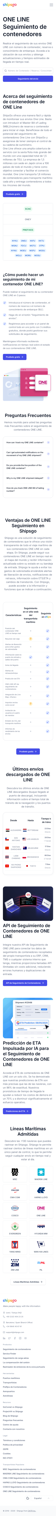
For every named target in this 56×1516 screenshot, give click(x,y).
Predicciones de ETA (17, 1111)
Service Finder (9, 1353)
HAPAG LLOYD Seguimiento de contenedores (24, 1482)
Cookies (7, 1453)
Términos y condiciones (14, 1440)
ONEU (24, 241)
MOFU (32, 250)
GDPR (5, 1449)
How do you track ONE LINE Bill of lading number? (25, 489)
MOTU (33, 245)
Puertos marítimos (11, 1378)
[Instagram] (20, 1338)
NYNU (14, 250)
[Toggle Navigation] (51, 5)
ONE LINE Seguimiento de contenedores (21, 1491)
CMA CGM (15, 1197)
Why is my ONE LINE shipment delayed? (24, 478)
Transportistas (10, 1382)
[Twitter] (9, 1338)
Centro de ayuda (10, 1424)
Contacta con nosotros (14, 1429)
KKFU (32, 241)
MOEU (23, 250)
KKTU (41, 241)
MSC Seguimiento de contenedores (19, 1469)
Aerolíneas (8, 1396)
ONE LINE (41, 1215)
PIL (41, 1270)
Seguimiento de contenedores (17, 1349)
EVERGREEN (15, 1233)
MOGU (42, 250)
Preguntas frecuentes (13, 1420)
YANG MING (15, 1252)
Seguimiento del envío (28, 79)
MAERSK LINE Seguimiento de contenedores (23, 1473)
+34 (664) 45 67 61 (14, 1326)
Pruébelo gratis (14, 194)
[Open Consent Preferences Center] (27, 1498)
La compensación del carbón (16, 1362)
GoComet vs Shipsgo (13, 1407)
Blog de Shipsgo (10, 1416)
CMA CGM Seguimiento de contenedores (22, 1478)
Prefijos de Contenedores (15, 1387)
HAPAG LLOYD (41, 1197)
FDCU (23, 245)
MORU (28, 255)
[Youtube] (25, 1338)
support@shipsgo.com (15, 1332)
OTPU (41, 245)
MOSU (37, 255)
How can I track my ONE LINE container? (24, 442)
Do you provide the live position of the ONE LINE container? (24, 466)
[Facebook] (15, 1338)
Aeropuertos (9, 1391)
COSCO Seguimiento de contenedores (20, 1487)
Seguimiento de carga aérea (16, 1358)
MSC (15, 1179)
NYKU (15, 241)
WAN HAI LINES (41, 1252)
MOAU (14, 245)
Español (42, 1498)
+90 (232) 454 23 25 (14, 1317)
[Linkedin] (4, 1338)
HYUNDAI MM (40, 1233)
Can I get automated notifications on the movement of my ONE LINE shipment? (24, 454)
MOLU (19, 255)
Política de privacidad (13, 1445)
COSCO (14, 1215)
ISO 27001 (7, 1458)
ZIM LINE (15, 1270)
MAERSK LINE (41, 1179)
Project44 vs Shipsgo (13, 1411)
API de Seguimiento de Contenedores (25, 983)
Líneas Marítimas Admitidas (28, 1282)
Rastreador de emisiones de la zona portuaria (24, 1367)
